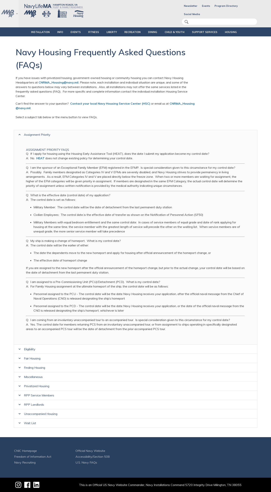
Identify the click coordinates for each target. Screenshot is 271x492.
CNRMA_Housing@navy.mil (58, 82)
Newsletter (190, 5)
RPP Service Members (39, 395)
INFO (50, 32)
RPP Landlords (34, 404)
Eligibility (29, 349)
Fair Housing (32, 358)
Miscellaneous (33, 377)
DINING (152, 32)
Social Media (192, 14)
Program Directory (226, 5)
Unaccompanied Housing (40, 414)
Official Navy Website (90, 451)
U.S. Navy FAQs (86, 462)
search (186, 22)
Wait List (30, 423)
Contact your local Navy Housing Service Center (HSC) (110, 103)
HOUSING (240, 32)
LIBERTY (108, 32)
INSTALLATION (27, 32)
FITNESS (87, 32)
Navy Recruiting (25, 462)
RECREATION (129, 32)
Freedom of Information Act (32, 456)
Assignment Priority (37, 134)
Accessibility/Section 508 (92, 456)
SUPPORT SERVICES (211, 32)
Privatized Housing (36, 386)
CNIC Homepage (25, 451)
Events (206, 5)
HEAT (40, 158)
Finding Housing (34, 367)
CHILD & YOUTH (178, 32)
